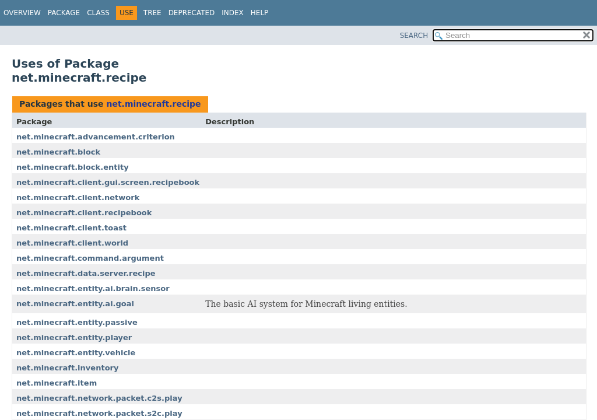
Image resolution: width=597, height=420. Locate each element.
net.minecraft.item (56, 383)
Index (233, 13)
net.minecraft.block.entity (72, 167)
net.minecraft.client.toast (71, 227)
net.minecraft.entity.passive (77, 322)
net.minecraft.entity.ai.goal (75, 303)
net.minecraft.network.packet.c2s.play (99, 398)
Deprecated (191, 13)
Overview (22, 13)
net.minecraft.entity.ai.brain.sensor (93, 288)
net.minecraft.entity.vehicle (75, 352)
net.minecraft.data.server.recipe (86, 273)
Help (260, 13)
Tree (152, 13)
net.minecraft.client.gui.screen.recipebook (107, 182)
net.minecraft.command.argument (90, 258)
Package (64, 13)
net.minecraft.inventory (67, 367)
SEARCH (414, 36)
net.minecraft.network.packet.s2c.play (99, 413)
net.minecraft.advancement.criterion (95, 136)
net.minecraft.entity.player (74, 337)
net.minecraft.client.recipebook (84, 212)
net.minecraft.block (58, 152)
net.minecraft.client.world (72, 243)
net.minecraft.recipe (153, 103)
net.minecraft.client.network (77, 197)
